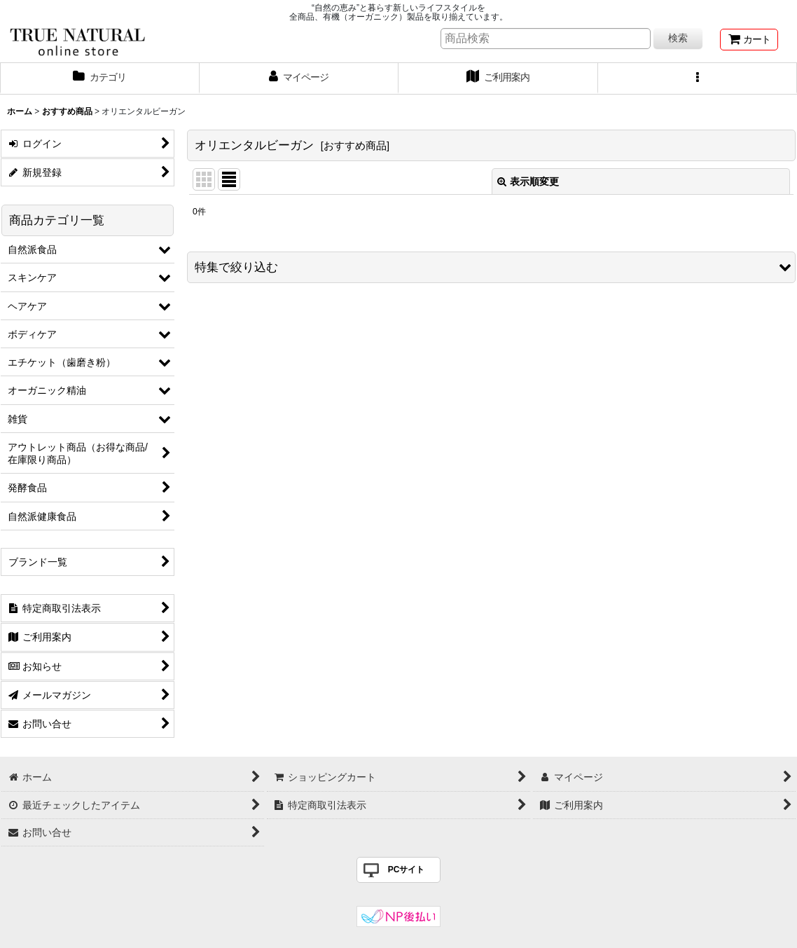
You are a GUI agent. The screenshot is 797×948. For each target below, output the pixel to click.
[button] (698, 78)
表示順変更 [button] (528, 181)
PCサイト (406, 869)
